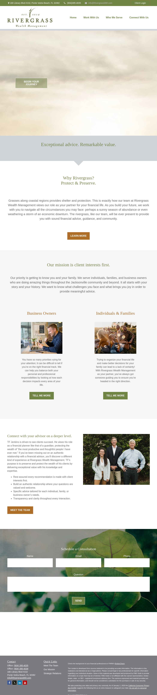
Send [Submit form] (78, 600)
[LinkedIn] (20, 683)
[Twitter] (14, 683)
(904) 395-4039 (21, 669)
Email (78, 556)
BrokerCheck (120, 663)
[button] (73, 17)
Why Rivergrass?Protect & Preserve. (78, 180)
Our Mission (49, 669)
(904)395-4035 (72, 3)
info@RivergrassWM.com (98, 3)
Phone (127, 556)
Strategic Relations (52, 673)
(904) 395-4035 (21, 665)
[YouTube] (25, 683)
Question (78, 574)
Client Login (140, 3)
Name (30, 556)
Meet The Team (51, 665)
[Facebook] (9, 683)
